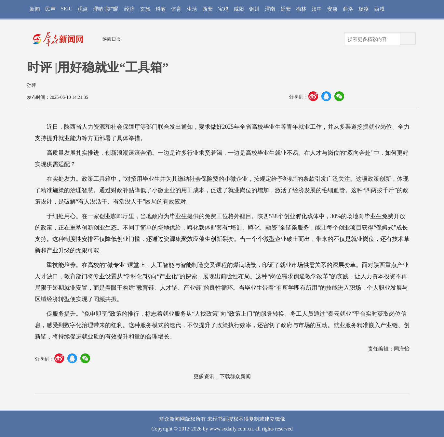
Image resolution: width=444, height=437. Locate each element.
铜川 (254, 9)
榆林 (301, 9)
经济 (129, 9)
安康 (332, 9)
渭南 (270, 9)
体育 (176, 9)
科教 (160, 9)
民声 (50, 9)
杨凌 (363, 9)
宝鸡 (223, 9)
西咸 (379, 9)
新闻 (35, 9)
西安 (207, 9)
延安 (285, 9)
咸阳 (239, 9)
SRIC (67, 8)
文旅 (145, 9)
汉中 (317, 9)
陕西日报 (111, 39)
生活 (192, 9)
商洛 (348, 9)
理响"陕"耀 (105, 9)
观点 (82, 9)
